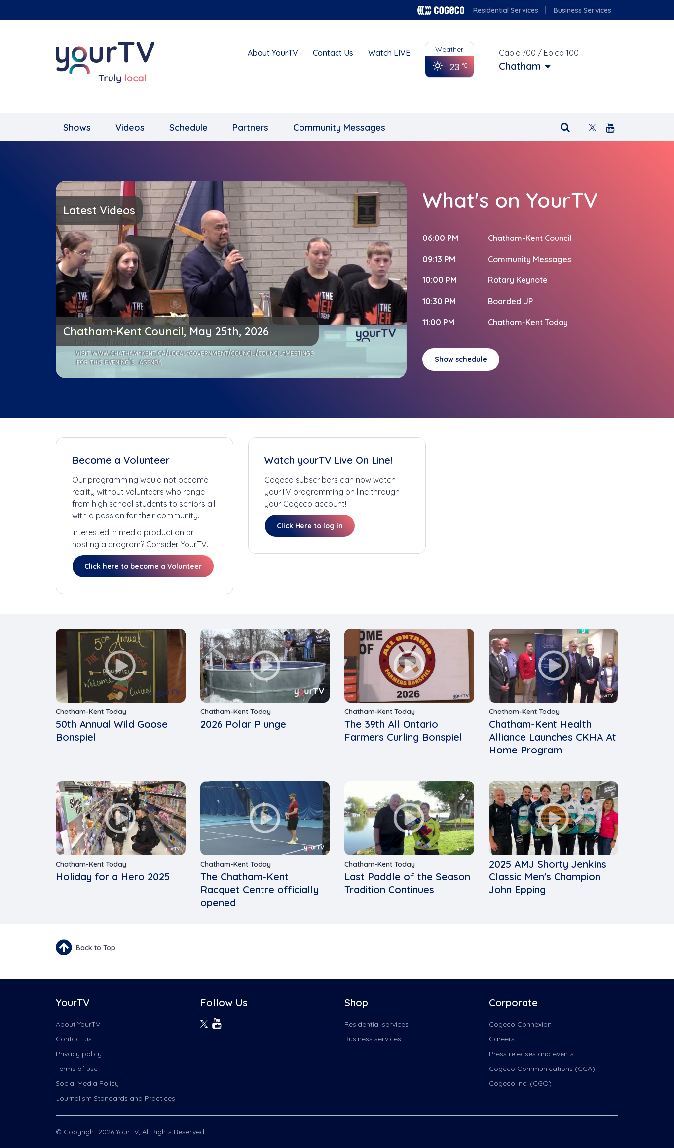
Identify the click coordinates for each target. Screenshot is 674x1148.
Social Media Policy (87, 1083)
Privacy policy (79, 1053)
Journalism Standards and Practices (115, 1098)
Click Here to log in (310, 525)
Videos (130, 127)
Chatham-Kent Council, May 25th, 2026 (166, 331)
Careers (502, 1038)
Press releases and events (531, 1053)
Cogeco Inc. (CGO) (520, 1083)
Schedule (188, 127)
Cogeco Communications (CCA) (542, 1068)
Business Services (582, 10)
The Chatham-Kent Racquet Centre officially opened (259, 890)
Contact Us (333, 53)
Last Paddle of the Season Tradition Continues (407, 883)
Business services (372, 1038)
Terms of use (77, 1068)
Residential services (376, 1024)
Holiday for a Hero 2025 (113, 877)
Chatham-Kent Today (528, 322)
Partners (250, 127)
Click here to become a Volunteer (143, 566)
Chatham (520, 66)
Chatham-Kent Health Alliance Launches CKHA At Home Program (552, 737)
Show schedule (461, 359)
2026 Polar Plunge (243, 724)
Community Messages (339, 127)
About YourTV (273, 53)
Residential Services (505, 10)
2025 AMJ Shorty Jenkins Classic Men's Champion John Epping (547, 877)
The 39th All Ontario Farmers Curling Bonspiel (403, 730)
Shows (77, 127)
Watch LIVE (389, 53)
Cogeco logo (440, 10)
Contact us (74, 1038)
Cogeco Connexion (520, 1024)
